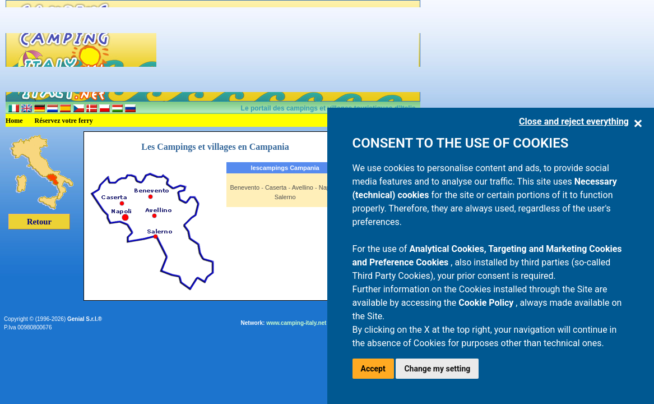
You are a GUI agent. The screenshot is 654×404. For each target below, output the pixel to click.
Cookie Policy (487, 302)
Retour (39, 221)
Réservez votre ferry (64, 121)
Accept (373, 368)
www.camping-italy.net (296, 323)
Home (14, 121)
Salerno (285, 197)
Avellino (302, 187)
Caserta (276, 187)
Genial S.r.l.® (84, 319)
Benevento (245, 187)
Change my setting (437, 368)
